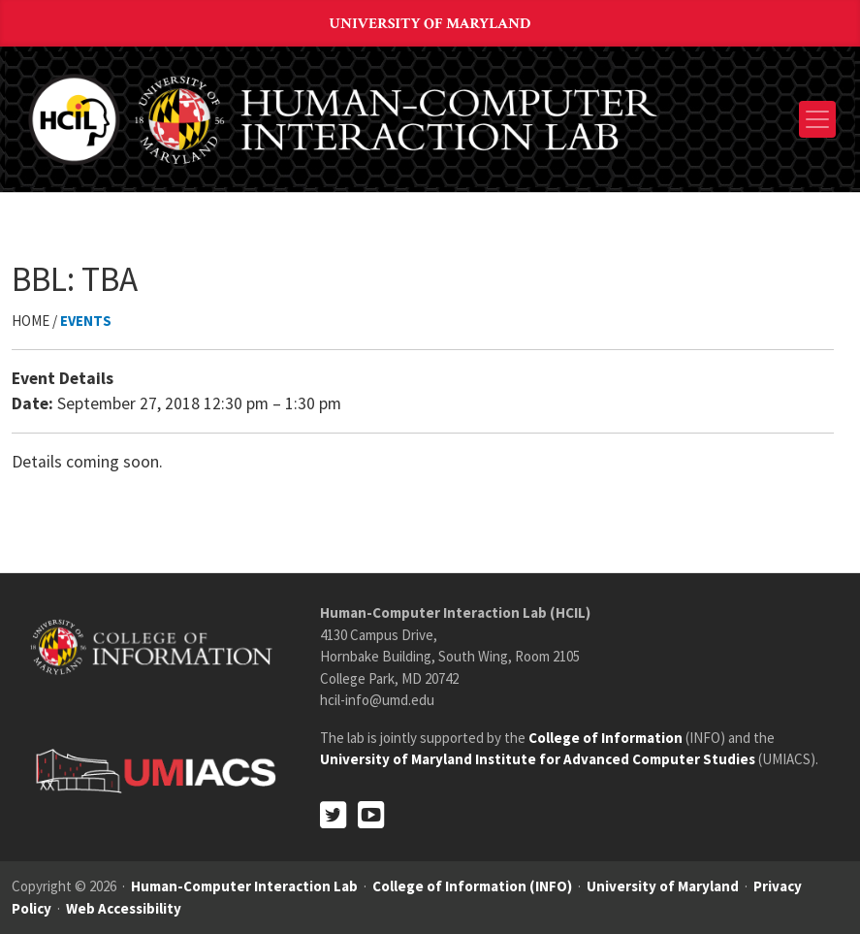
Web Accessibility (123, 908)
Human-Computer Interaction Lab (244, 886)
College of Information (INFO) (472, 886)
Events (85, 320)
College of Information (605, 737)
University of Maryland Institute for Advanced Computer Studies (537, 759)
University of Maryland (430, 24)
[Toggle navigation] (817, 119)
